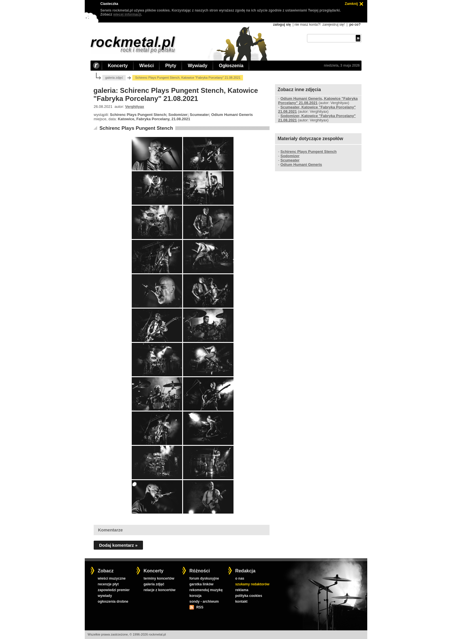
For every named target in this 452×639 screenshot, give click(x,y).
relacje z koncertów (160, 590)
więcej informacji (127, 14)
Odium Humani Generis (301, 164)
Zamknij (351, 4)
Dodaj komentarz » (118, 545)
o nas (239, 578)
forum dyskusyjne (204, 578)
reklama (241, 590)
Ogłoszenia (231, 65)
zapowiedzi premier (114, 590)
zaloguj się (282, 24)
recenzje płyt (108, 584)
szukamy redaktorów (252, 584)
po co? (355, 24)
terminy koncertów (159, 578)
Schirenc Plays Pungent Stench (136, 128)
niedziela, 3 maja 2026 (342, 65)
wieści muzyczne (112, 578)
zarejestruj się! (333, 24)
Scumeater (290, 160)
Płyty (170, 65)
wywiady (105, 596)
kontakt (241, 601)
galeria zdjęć (114, 77)
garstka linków (201, 584)
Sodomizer (290, 156)
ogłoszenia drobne (113, 601)
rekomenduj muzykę (206, 590)
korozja (195, 596)
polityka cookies (248, 596)
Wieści (146, 65)
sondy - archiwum (204, 601)
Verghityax (134, 106)
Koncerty (118, 65)
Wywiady (197, 65)
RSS (199, 607)
